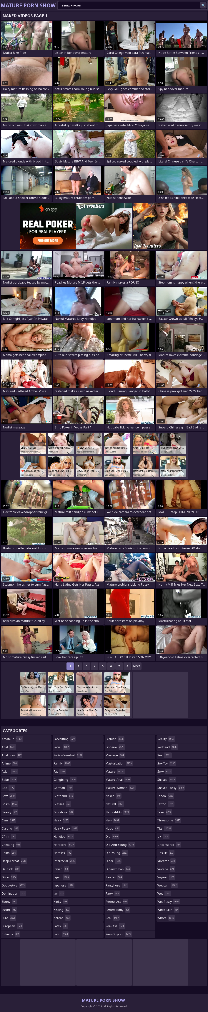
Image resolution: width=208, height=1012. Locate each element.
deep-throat (14, 861)
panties (114, 877)
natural (115, 804)
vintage (166, 869)
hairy (61, 820)
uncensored (169, 844)
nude (113, 828)
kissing (62, 910)
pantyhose (117, 885)
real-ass (115, 926)
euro (9, 918)
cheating (11, 844)
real (113, 918)
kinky (61, 901)
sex (164, 755)
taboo (165, 796)
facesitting (65, 739)
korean (62, 918)
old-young (117, 853)
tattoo (165, 804)
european (12, 926)
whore (166, 918)
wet (164, 893)
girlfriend (64, 796)
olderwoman (118, 869)
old (112, 836)
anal (9, 747)
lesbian (115, 739)
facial (62, 747)
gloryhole (64, 812)
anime (10, 763)
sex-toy (166, 763)
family (62, 763)
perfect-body (118, 910)
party (113, 893)
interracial (65, 861)
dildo (9, 877)
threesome (169, 820)
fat (60, 771)
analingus (12, 755)
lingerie (115, 747)
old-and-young (120, 844)
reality (166, 739)
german (63, 788)
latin (61, 934)
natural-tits (118, 812)
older (114, 861)
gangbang (65, 779)
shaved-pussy (171, 788)
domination (14, 893)
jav (59, 893)
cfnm (9, 836)
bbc (8, 788)
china (9, 853)
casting (10, 828)
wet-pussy (168, 901)
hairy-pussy (66, 828)
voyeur (166, 877)
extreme (11, 934)
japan (62, 877)
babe (9, 779)
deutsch (11, 869)
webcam (167, 885)
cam (9, 820)
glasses (62, 804)
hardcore (64, 844)
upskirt (165, 853)
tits (164, 828)
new (113, 820)
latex (61, 926)
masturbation (119, 763)
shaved (166, 779)
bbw (9, 796)
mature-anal (118, 779)
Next (136, 666)
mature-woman (121, 788)
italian (61, 869)
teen (164, 812)
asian (10, 771)
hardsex (63, 853)
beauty (10, 812)
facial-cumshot (68, 755)
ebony (9, 901)
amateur (12, 739)
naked (114, 796)
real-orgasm (119, 934)
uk (163, 836)
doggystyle (14, 885)
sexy (164, 771)
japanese (64, 885)
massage (115, 755)
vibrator (166, 861)
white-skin (168, 910)
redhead (167, 747)
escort (9, 910)
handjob (64, 836)
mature (115, 771)
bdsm (10, 804)
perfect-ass (117, 901)
